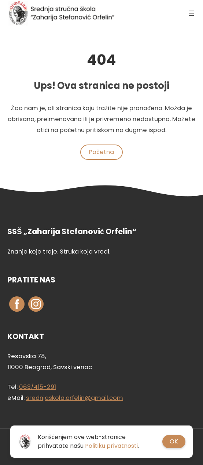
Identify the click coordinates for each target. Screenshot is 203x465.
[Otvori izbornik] (191, 13)
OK (174, 441)
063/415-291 (37, 387)
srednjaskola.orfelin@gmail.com (74, 398)
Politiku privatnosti (111, 446)
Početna (101, 152)
